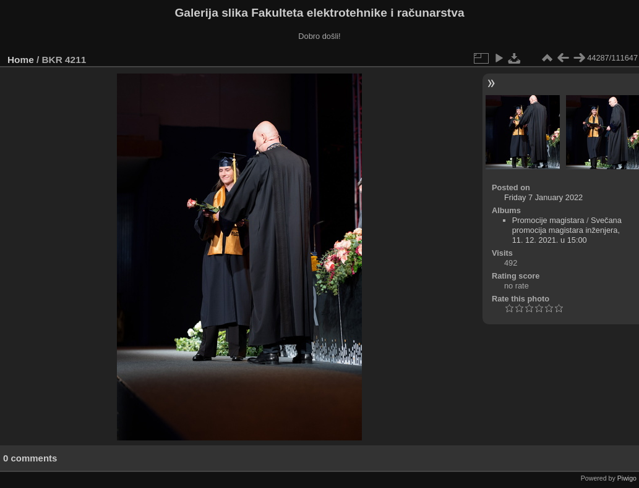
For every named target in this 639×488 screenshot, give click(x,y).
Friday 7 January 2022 (543, 197)
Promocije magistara (548, 220)
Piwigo (627, 478)
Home (20, 59)
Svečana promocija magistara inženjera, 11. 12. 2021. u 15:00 (567, 230)
